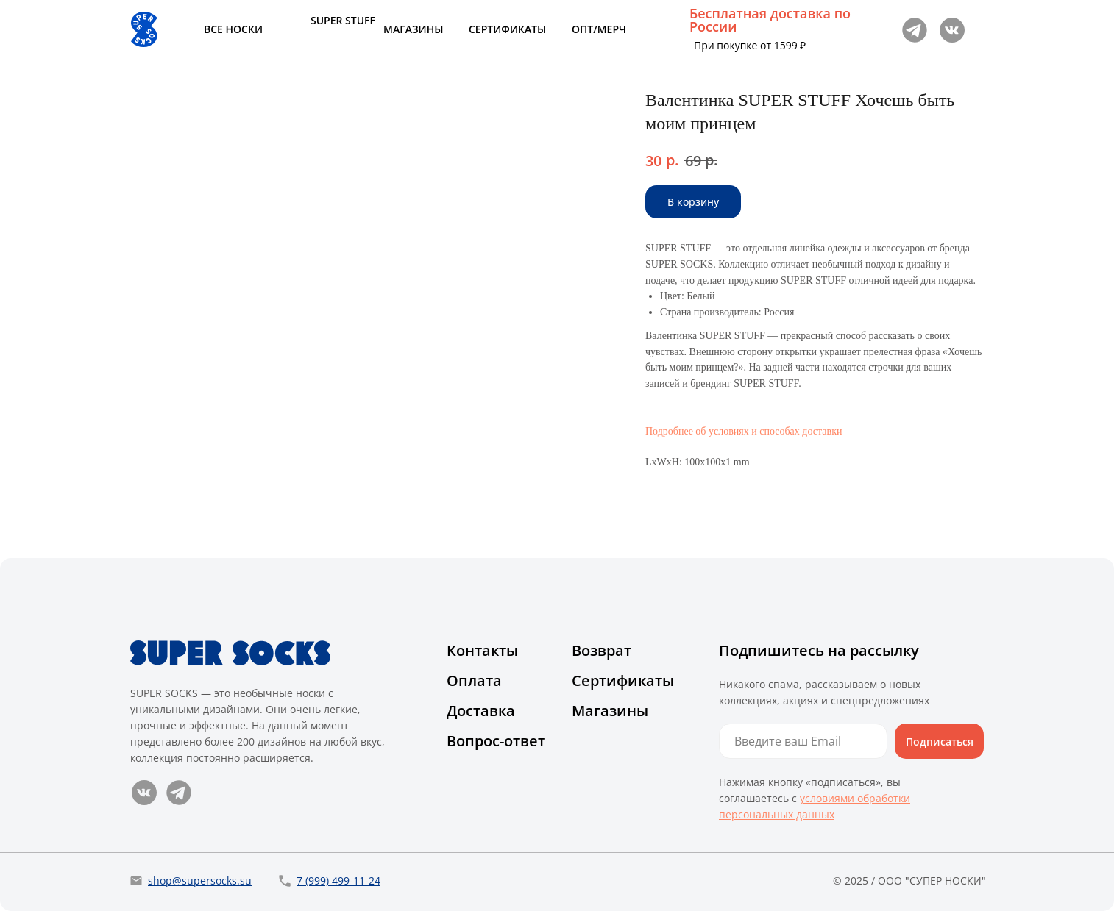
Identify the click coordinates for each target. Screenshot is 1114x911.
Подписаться (939, 742)
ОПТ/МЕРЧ (599, 29)
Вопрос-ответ (496, 741)
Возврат (601, 650)
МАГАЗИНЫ (413, 29)
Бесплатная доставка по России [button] (770, 19)
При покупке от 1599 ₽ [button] (750, 45)
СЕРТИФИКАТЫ (507, 29)
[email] (803, 741)
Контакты (482, 650)
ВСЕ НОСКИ (233, 29)
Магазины (610, 711)
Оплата (474, 680)
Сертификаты (623, 680)
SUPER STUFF (343, 20)
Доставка (481, 711)
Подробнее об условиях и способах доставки (743, 431)
